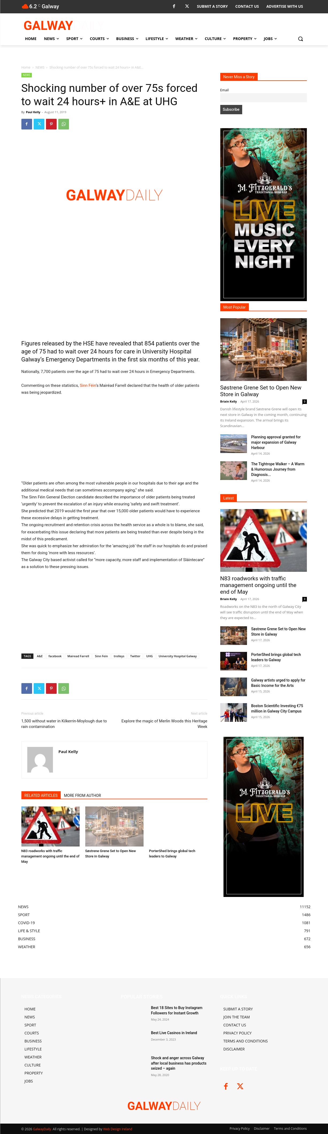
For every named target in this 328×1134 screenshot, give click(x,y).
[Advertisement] (114, 295)
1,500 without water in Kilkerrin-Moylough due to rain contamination (64, 724)
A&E (40, 656)
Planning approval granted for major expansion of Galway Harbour (276, 442)
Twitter (135, 656)
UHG (149, 656)
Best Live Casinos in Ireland (174, 1033)
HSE (88, 343)
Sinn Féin (88, 385)
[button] (300, 38)
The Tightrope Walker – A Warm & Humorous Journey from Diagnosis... (277, 469)
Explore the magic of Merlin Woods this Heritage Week (164, 724)
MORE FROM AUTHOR (82, 795)
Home (25, 67)
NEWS (40, 67)
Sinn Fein (101, 656)
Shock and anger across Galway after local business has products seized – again (179, 1063)
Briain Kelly (228, 401)
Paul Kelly (33, 112)
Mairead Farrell (78, 656)
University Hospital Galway (178, 656)
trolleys (119, 656)
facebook (55, 656)
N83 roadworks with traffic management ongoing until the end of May (50, 856)
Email (224, 90)
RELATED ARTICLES (41, 795)
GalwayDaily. (43, 1129)
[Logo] (64, 25)
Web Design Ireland (117, 1129)
